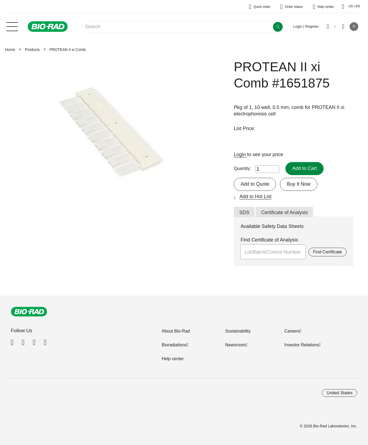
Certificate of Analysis (284, 212)
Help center (173, 358)
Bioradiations (174, 345)
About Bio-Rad (176, 331)
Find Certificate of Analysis (269, 240)
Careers (292, 331)
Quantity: (242, 168)
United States (340, 393)
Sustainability (237, 331)
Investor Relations (301, 345)
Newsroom (235, 345)
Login (240, 154)
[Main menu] (12, 26)
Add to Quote (254, 184)
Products (32, 49)
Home (10, 49)
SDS (244, 212)
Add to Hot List (255, 196)
